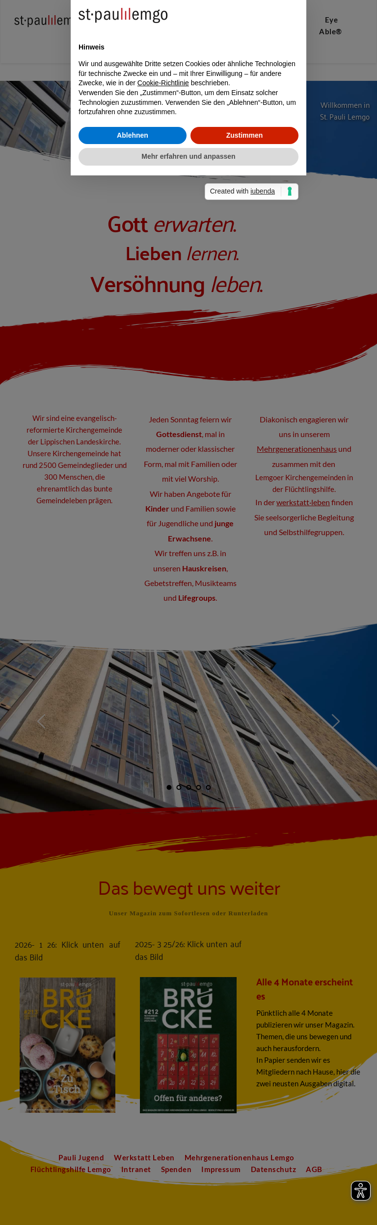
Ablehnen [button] (132, 660)
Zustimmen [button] (244, 660)
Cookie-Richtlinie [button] (163, 608)
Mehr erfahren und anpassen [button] (188, 681)
